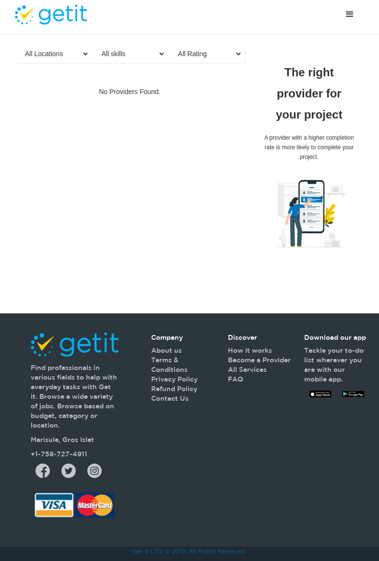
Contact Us (170, 398)
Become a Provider (259, 360)
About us (166, 350)
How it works (250, 350)
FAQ (235, 379)
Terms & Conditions (169, 364)
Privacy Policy (174, 379)
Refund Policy (174, 389)
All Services (247, 369)
